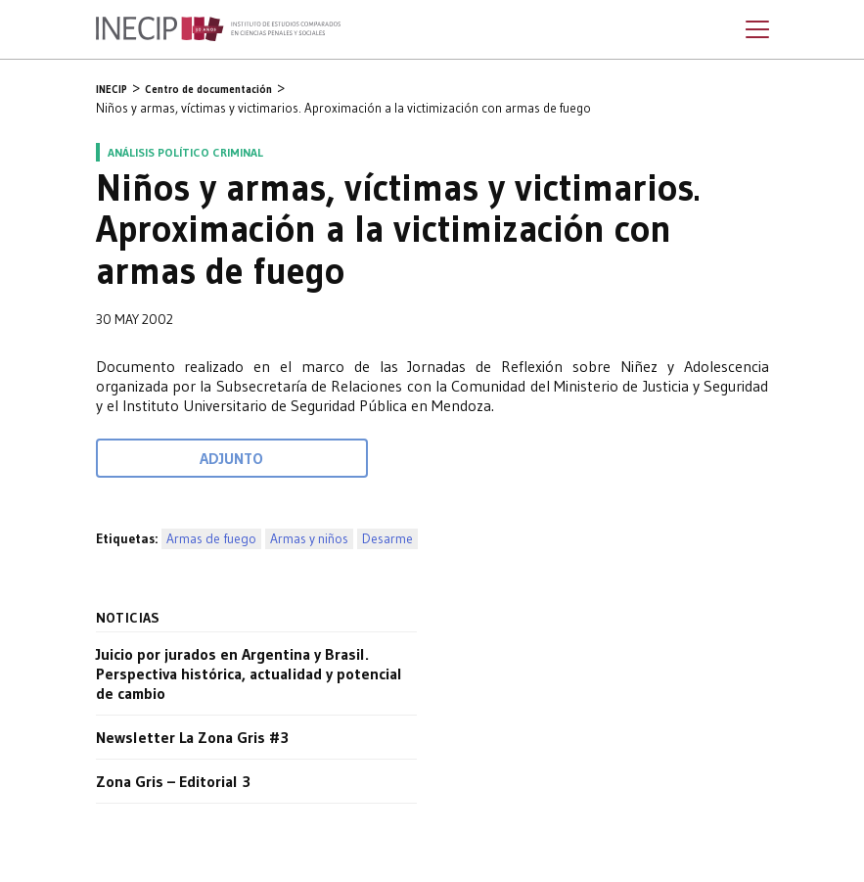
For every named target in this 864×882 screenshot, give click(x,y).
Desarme (387, 539)
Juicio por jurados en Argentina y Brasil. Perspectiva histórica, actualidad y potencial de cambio (249, 673)
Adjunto (231, 458)
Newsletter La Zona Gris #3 (192, 737)
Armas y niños (309, 539)
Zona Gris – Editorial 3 (173, 781)
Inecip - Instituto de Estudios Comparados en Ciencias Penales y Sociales (218, 29)
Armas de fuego (211, 539)
